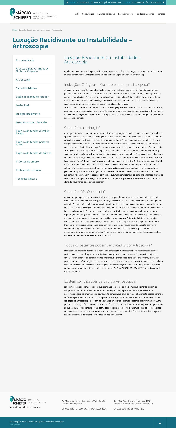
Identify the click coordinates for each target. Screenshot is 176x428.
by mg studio (15, 425)
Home (14, 30)
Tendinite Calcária (26, 178)
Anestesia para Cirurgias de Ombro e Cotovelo (32, 70)
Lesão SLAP (22, 105)
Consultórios (88, 13)
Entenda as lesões (106, 13)
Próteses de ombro (27, 161)
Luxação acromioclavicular (31, 122)
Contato (161, 13)
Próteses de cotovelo (28, 170)
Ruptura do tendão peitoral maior (32, 143)
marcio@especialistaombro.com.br (25, 407)
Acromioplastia (25, 60)
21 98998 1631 (114, 2)
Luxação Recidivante (28, 114)
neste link (114, 140)
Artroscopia (23, 79)
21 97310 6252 (154, 2)
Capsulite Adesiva (26, 88)
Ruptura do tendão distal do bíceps (33, 132)
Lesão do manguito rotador (32, 96)
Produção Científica (145, 13)
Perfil (76, 13)
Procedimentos (125, 13)
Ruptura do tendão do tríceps (33, 153)
